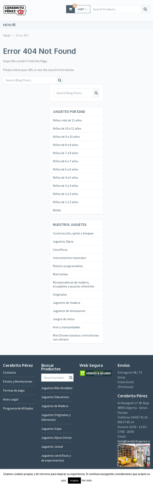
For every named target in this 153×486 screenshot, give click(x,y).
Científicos (60, 250)
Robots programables (68, 266)
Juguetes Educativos (55, 397)
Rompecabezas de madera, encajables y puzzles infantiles (73, 284)
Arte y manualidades (66, 327)
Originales (60, 294)
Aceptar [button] (74, 480)
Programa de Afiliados (18, 408)
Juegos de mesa (63, 319)
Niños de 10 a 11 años (67, 128)
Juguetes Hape (51, 429)
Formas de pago (14, 390)
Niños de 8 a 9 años (65, 145)
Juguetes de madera (66, 303)
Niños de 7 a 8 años (65, 153)
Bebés (57, 210)
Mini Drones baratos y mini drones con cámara (76, 337)
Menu (7, 25)
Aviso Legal (10, 399)
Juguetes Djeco (63, 241)
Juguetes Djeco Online (56, 438)
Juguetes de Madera (54, 406)
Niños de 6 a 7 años (65, 161)
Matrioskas (60, 274)
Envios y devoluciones (17, 381)
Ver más (86, 480)
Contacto (9, 372)
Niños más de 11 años (67, 120)
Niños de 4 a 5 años (65, 177)
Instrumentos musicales (69, 258)
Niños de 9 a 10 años (66, 137)
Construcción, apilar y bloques (73, 233)
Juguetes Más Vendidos (57, 388)
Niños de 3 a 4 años (65, 186)
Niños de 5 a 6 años (65, 169)
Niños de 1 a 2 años (65, 202)
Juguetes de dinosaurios (69, 311)
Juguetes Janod (52, 447)
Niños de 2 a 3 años (65, 194)
